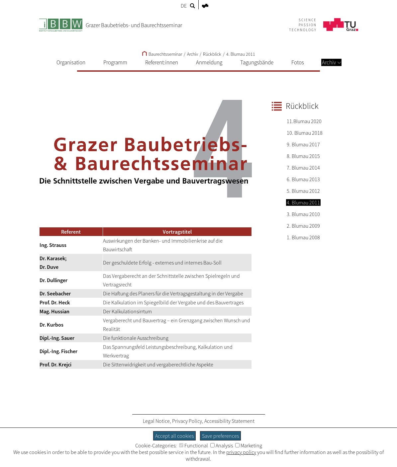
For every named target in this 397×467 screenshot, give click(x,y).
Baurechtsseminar (162, 54)
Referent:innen (161, 62)
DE (184, 5)
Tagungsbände (256, 62)
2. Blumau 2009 (303, 225)
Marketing (248, 445)
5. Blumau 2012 (303, 191)
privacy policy (241, 452)
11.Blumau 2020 (304, 121)
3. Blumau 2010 (303, 214)
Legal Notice (156, 421)
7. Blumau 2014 (303, 167)
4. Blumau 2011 (240, 54)
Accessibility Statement (229, 421)
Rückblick (212, 54)
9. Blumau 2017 (303, 144)
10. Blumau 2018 (305, 132)
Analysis (221, 445)
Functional (193, 445)
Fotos (297, 62)
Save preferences (220, 435)
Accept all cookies (174, 435)
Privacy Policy (187, 421)
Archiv (331, 62)
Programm (115, 62)
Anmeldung (209, 62)
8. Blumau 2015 (303, 156)
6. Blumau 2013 (303, 179)
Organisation (70, 62)
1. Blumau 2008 (303, 237)
